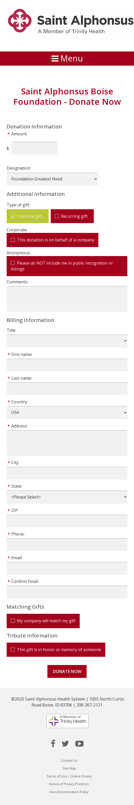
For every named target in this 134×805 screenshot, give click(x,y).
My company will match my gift (46, 621)
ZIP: (14, 510)
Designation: (19, 168)
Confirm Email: (25, 581)
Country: (19, 402)
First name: (21, 354)
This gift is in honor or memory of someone (59, 649)
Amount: (19, 134)
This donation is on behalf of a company (55, 240)
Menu (67, 58)
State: (16, 486)
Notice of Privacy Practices (69, 784)
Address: (19, 426)
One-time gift (30, 216)
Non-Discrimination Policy (69, 792)
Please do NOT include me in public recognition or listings (62, 266)
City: (15, 462)
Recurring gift (74, 216)
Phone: (18, 534)
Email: (16, 558)
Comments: (17, 282)
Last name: (21, 378)
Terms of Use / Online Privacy (69, 776)
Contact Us (69, 760)
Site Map (69, 768)
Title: (11, 330)
